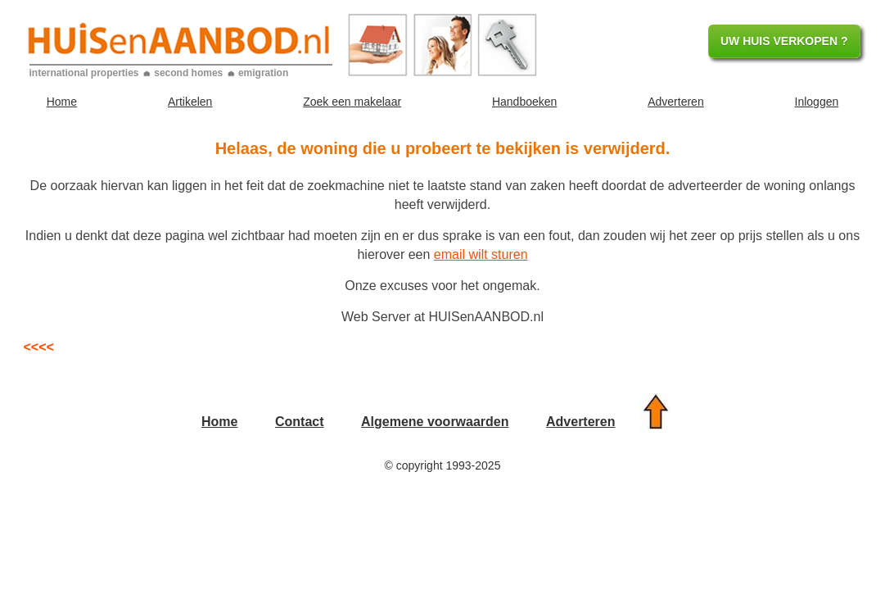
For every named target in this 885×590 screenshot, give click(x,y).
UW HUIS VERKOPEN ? (784, 41)
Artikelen (190, 101)
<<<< (39, 347)
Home (62, 101)
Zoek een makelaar (352, 101)
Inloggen (817, 101)
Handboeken (524, 101)
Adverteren (675, 101)
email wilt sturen (481, 254)
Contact (299, 422)
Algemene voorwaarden (435, 422)
